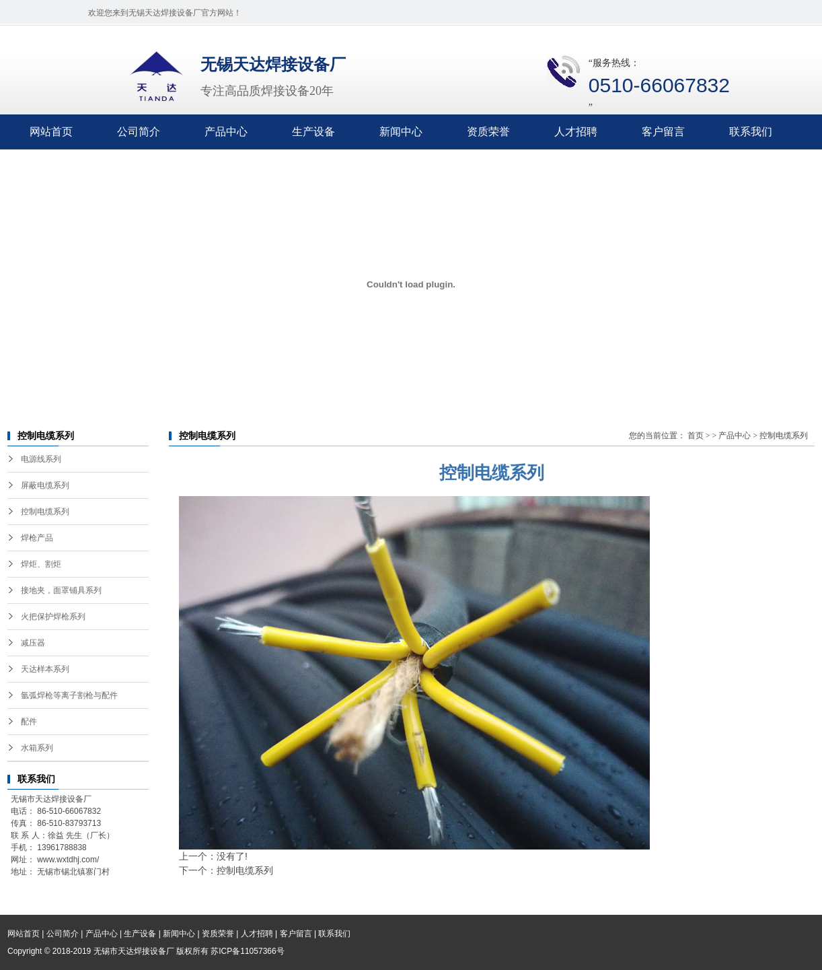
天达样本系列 (45, 669)
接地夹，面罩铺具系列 (61, 590)
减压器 (33, 643)
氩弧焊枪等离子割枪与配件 (69, 695)
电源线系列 (41, 459)
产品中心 (226, 131)
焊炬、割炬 (41, 564)
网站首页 (51, 131)
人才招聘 (575, 131)
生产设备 (313, 131)
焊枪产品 (37, 538)
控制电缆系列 (45, 511)
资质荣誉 (488, 131)
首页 (695, 435)
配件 (29, 721)
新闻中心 (400, 131)
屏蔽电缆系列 (45, 485)
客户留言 (663, 131)
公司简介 (138, 131)
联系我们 (750, 131)
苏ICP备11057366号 (247, 951)
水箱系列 (37, 748)
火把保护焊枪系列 (53, 616)
